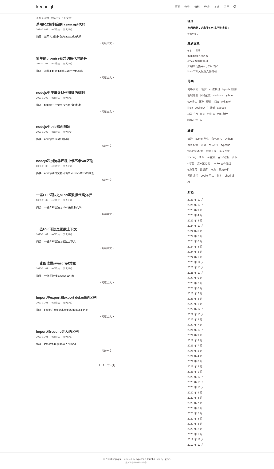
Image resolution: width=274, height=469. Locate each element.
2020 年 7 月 (194, 403)
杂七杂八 (226, 101)
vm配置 (211, 157)
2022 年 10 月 (195, 314)
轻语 (206, 6)
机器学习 (192, 113)
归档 (197, 6)
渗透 (212, 107)
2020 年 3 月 (194, 423)
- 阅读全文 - (107, 43)
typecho (225, 145)
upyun (167, 459)
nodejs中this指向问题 (53, 127)
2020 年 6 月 (194, 408)
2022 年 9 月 (194, 319)
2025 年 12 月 (195, 199)
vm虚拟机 (214, 89)
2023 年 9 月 (194, 277)
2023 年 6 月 (194, 288)
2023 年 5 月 (194, 293)
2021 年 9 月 (194, 335)
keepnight (46, 6)
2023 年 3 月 (194, 298)
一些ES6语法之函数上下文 (56, 229)
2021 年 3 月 (194, 361)
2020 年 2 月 (194, 428)
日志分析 (224, 169)
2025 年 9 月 (194, 210)
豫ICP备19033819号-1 (137, 462)
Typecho (140, 459)
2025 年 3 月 (194, 220)
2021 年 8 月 (194, 340)
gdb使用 (192, 169)
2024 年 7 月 (194, 236)
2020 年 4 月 (194, 418)
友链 (216, 6)
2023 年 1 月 (194, 303)
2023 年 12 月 (195, 262)
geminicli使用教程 (197, 55)
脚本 (219, 175)
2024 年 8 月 (194, 231)
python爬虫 (202, 138)
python (229, 95)
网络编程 (192, 89)
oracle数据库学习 (197, 61)
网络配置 (205, 95)
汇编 (216, 101)
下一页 (111, 365)
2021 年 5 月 (194, 350)
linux (190, 107)
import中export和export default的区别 (66, 297)
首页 (177, 6)
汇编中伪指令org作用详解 (202, 66)
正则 (201, 101)
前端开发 (192, 95)
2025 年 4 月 (194, 215)
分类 (187, 6)
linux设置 (224, 151)
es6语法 (192, 101)
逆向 (202, 113)
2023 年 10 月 (195, 272)
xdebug (221, 107)
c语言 (203, 89)
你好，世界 (194, 50)
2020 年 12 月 (195, 376)
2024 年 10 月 (195, 225)
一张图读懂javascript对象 (56, 263)
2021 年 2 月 (194, 366)
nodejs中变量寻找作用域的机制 (60, 93)
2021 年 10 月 (195, 329)
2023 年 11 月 (195, 267)
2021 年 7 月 (194, 345)
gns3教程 (223, 157)
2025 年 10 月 (195, 204)
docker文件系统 (222, 163)
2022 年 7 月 (194, 324)
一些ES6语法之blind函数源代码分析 (64, 195)
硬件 (209, 101)
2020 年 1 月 (194, 434)
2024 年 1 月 (194, 257)
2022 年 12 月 (195, 309)
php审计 (229, 175)
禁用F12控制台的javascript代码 (60, 24)
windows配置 (195, 151)
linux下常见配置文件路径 (202, 71)
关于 (226, 6)
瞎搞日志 (192, 120)
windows (218, 95)
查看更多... (192, 34)
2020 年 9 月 (194, 392)
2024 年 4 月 (194, 246)
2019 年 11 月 (195, 444)
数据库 (211, 113)
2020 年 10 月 (195, 387)
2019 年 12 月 (195, 439)
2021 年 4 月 (194, 356)
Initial (150, 459)
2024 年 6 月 (194, 241)
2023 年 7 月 (194, 283)
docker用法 (207, 175)
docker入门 (201, 107)
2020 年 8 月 (194, 397)
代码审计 (222, 113)
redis (213, 169)
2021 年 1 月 (194, 371)
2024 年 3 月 (194, 251)
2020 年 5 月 (194, 413)
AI (201, 120)
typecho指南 (229, 89)
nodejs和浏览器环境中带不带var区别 (64, 161)
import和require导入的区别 (57, 332)
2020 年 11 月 (195, 382)
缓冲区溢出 (203, 163)
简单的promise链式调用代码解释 (61, 58)
